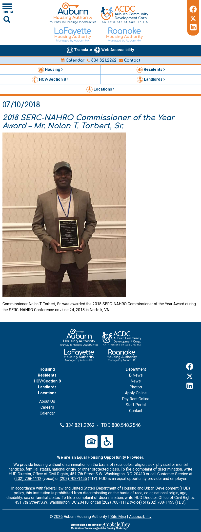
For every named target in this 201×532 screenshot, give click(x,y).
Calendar (72, 60)
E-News (136, 375)
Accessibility (140, 516)
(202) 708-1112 (27, 478)
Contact (130, 60)
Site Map (118, 516)
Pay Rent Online (135, 399)
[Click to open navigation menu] (7, 8)
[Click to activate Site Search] (6, 19)
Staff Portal (136, 404)
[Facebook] (193, 8)
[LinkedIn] (193, 27)
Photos (135, 387)
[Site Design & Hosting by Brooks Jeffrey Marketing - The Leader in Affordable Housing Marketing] (100, 526)
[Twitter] (193, 17)
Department (136, 369)
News (136, 381)
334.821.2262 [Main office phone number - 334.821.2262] (102, 60)
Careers (47, 407)
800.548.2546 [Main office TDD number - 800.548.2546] (126, 425)
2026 (58, 516)
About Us (47, 401)
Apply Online (136, 393)
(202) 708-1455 (73, 478)
